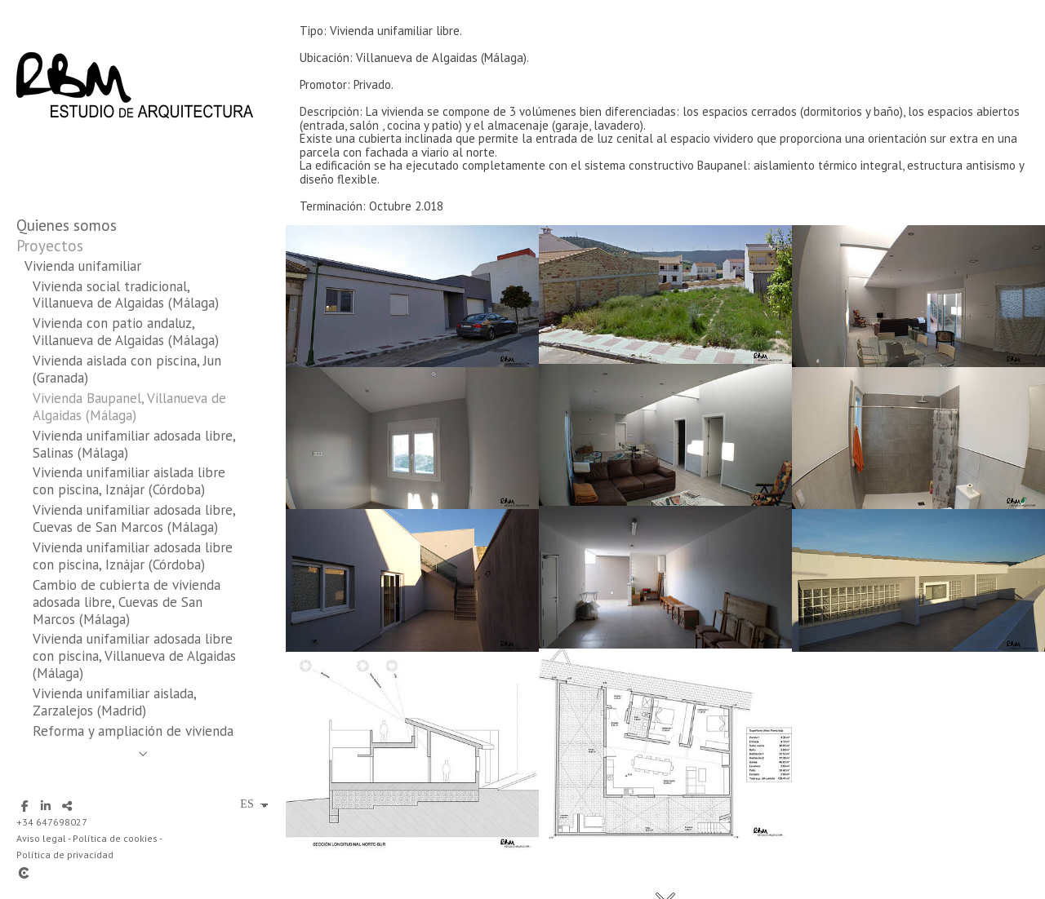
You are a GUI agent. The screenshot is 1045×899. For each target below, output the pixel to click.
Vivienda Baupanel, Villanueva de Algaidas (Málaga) (129, 406)
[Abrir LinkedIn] (46, 806)
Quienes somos (66, 225)
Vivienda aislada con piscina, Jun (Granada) (127, 369)
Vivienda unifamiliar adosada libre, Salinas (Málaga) (134, 444)
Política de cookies (115, 838)
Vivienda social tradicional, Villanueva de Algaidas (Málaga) (126, 294)
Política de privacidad (64, 854)
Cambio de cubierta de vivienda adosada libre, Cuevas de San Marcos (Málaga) (126, 602)
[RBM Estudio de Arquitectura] (134, 153)
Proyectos (49, 245)
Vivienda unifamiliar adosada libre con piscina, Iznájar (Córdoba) (133, 556)
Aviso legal (41, 838)
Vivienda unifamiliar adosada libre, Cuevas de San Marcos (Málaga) (134, 518)
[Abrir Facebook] (24, 806)
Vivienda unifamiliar (82, 266)
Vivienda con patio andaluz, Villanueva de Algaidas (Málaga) (126, 331)
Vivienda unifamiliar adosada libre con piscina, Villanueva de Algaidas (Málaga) (134, 656)
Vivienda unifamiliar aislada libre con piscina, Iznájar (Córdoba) (129, 480)
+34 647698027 (51, 822)
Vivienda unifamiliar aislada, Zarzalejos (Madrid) (114, 702)
